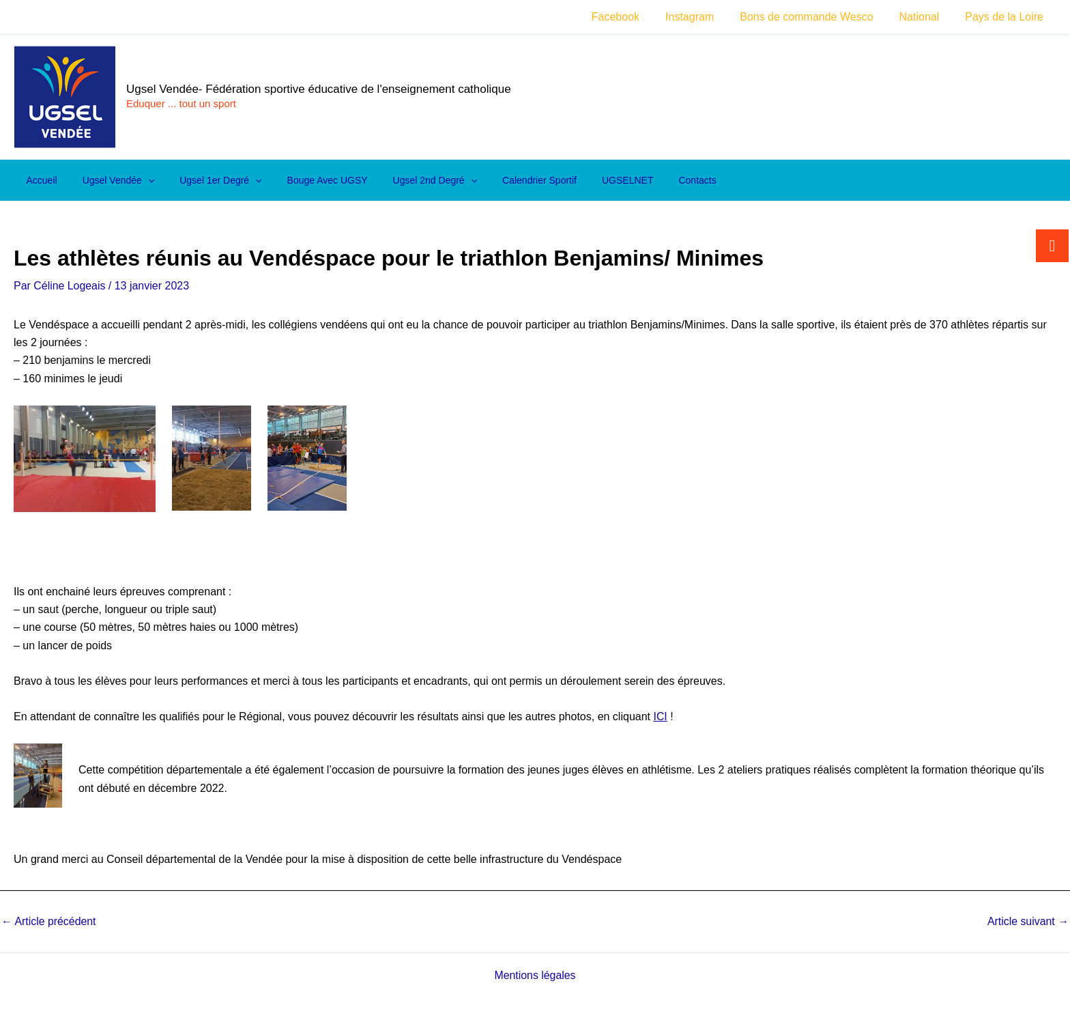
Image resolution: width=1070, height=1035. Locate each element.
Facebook (634, 17)
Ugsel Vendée (109, 180)
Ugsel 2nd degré (407, 180)
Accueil (38, 180)
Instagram (704, 17)
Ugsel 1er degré (205, 180)
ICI (660, 716)
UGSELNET (587, 180)
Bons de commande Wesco (816, 17)
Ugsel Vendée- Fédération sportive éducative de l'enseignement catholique (318, 89)
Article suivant (1028, 921)
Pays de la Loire (1006, 17)
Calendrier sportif (506, 180)
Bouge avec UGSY (305, 180)
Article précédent (49, 921)
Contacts (651, 180)
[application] (138, 180)
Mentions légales (535, 975)
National (926, 17)
